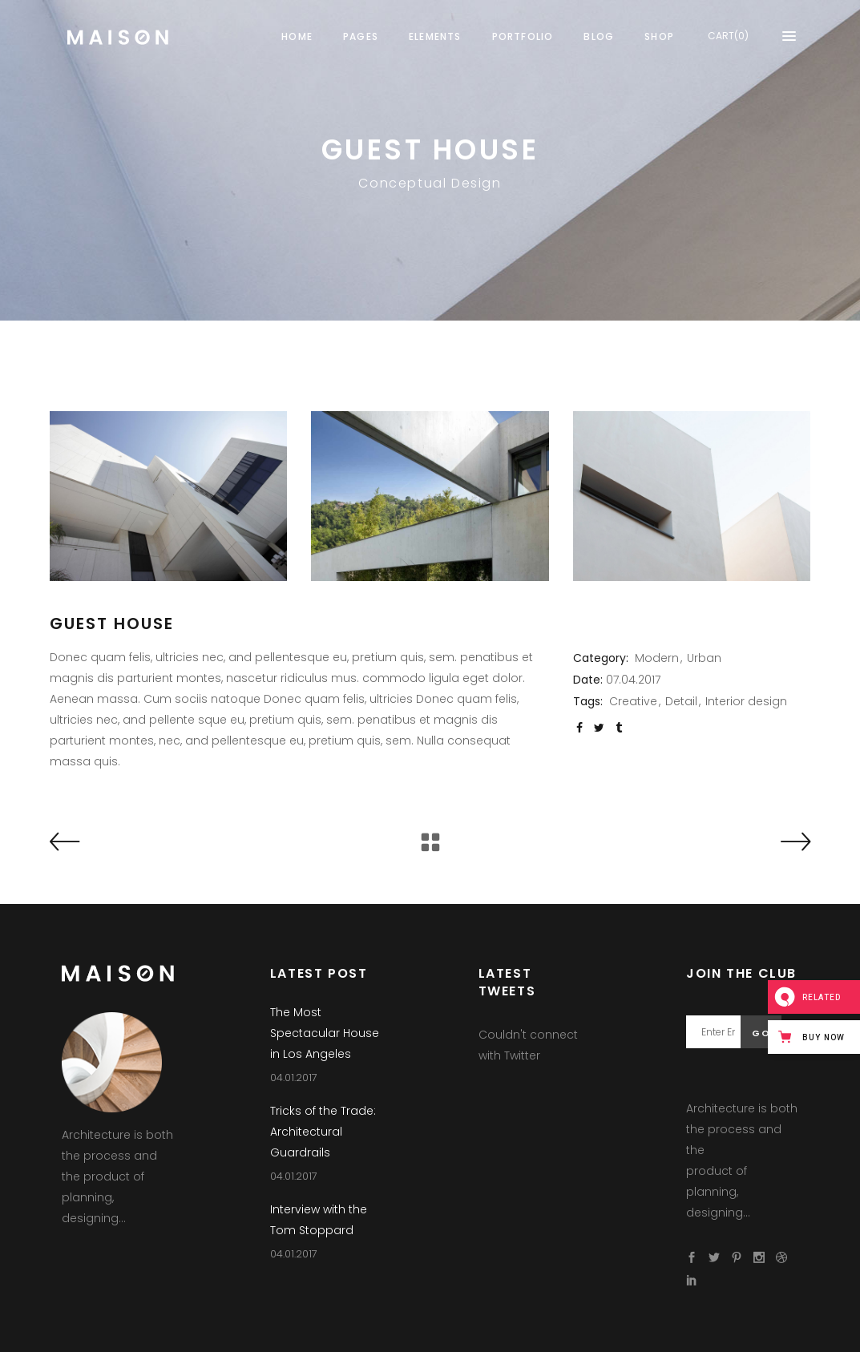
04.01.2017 (293, 1077)
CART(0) (728, 35)
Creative (633, 701)
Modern (657, 658)
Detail (681, 701)
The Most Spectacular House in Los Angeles (324, 1033)
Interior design (746, 701)
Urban (704, 658)
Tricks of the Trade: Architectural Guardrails (323, 1131)
